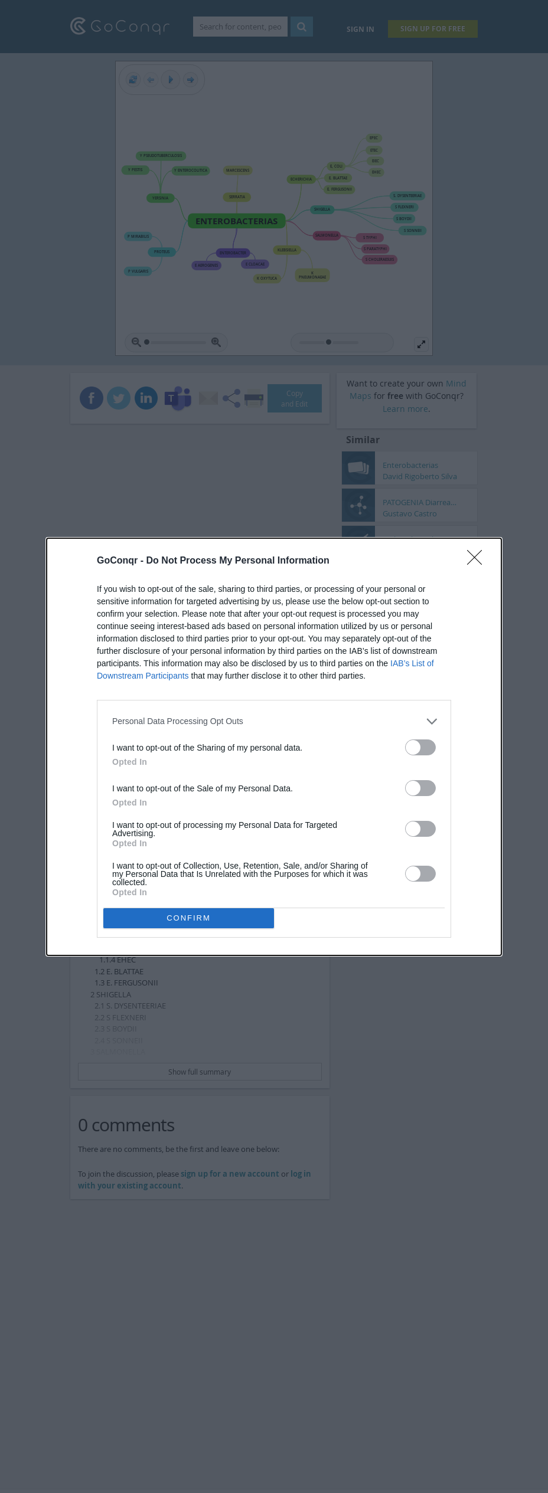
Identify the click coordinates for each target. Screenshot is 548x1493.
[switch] (420, 747)
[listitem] (274, 721)
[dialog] (274, 746)
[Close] (478, 561)
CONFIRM (189, 918)
